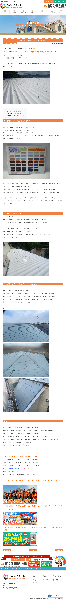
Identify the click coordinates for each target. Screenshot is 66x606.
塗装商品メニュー (33, 11)
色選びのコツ (6, 43)
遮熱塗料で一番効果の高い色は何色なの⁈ (13, 111)
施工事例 (14, 11)
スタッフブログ (61, 11)
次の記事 (8, 550)
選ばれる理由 (23, 11)
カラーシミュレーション (57, 580)
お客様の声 (45, 576)
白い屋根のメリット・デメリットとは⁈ (13, 113)
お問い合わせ (45, 579)
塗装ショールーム (36, 579)
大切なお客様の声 (51, 11)
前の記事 (58, 550)
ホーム (5, 11)
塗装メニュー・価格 (56, 575)
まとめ (6, 117)
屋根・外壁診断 (55, 579)
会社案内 (34, 580)
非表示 (17, 109)
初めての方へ (35, 576)
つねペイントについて (42, 11)
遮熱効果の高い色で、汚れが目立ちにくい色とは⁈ (15, 115)
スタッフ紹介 (35, 582)
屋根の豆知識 (13, 43)
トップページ (35, 575)
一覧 (33, 550)
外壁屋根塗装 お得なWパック (58, 576)
